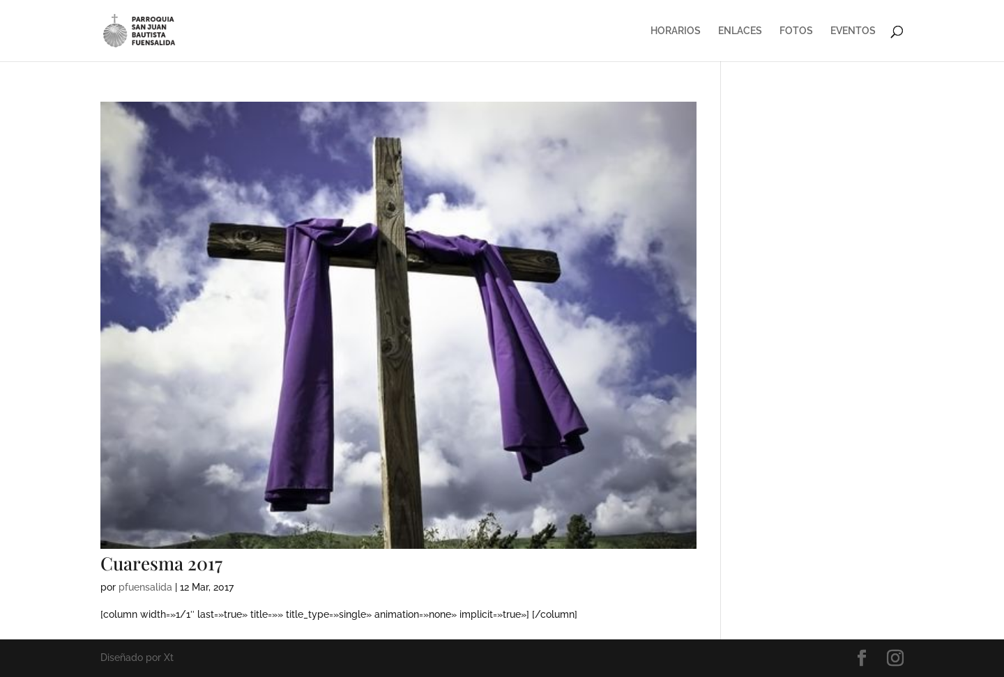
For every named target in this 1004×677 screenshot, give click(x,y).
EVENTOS (853, 31)
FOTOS (796, 31)
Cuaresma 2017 (161, 563)
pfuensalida (145, 587)
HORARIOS (676, 31)
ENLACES (740, 31)
